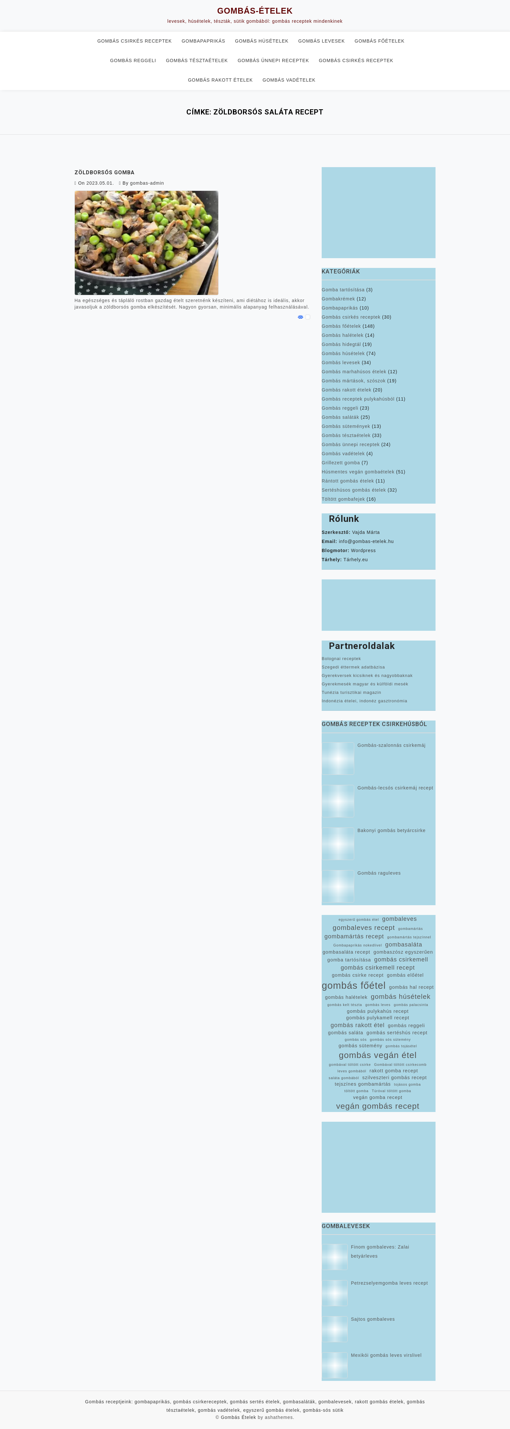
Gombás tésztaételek (197, 60)
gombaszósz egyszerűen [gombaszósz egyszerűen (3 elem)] (403, 952)
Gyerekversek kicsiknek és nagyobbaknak (367, 675)
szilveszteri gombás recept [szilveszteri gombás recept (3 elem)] (394, 1077)
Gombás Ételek (238, 1417)
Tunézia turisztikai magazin (351, 692)
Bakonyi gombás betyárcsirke (391, 830)
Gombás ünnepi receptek (273, 60)
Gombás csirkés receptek (134, 41)
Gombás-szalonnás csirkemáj (391, 745)
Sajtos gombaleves (373, 1319)
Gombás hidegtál (341, 344)
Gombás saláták (340, 417)
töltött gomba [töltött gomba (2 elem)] (356, 1091)
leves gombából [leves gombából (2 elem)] (352, 1071)
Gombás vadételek (288, 80)
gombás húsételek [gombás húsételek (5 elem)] (401, 996)
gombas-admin (147, 183)
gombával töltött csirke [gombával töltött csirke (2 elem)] (350, 1064)
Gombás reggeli (133, 60)
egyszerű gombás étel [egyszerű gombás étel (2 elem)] (359, 919)
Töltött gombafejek (343, 499)
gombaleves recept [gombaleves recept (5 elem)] (364, 927)
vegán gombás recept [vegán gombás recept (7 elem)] (377, 1106)
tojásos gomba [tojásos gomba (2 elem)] (407, 1084)
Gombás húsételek (262, 41)
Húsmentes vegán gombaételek (358, 471)
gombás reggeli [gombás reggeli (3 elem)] (406, 1025)
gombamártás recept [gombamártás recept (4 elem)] (354, 936)
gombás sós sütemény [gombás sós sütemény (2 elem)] (390, 1039)
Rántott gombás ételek (348, 480)
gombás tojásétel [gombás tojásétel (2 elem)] (401, 1046)
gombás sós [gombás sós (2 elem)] (356, 1039)
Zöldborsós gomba (104, 172)
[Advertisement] (379, 212)
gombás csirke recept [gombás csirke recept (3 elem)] (357, 975)
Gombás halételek (343, 335)
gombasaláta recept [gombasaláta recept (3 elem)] (346, 952)
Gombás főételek (379, 41)
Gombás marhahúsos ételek (354, 371)
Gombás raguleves (379, 873)
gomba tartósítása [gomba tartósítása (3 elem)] (349, 959)
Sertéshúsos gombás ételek (354, 490)
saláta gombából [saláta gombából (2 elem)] (344, 1078)
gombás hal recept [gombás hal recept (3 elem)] (411, 987)
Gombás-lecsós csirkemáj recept (395, 787)
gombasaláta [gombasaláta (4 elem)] (403, 944)
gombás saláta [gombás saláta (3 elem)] (345, 1032)
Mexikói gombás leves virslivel (386, 1355)
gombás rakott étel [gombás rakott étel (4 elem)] (357, 1025)
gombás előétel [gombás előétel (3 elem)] (405, 975)
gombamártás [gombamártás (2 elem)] (410, 929)
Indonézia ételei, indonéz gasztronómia (364, 700)
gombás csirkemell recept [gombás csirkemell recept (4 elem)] (378, 967)
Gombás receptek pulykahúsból (358, 399)
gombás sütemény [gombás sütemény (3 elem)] (360, 1045)
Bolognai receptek (341, 658)
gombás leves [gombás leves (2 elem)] (378, 1005)
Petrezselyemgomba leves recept (389, 1283)
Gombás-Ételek (255, 10)
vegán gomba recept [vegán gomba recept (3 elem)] (378, 1097)
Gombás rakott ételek (220, 80)
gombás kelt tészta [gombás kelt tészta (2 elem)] (344, 1005)
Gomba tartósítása (343, 289)
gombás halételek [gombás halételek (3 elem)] (346, 997)
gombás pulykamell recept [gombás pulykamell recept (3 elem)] (377, 1017)
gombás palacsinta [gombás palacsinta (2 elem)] (411, 1005)
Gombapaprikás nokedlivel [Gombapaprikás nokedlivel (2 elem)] (357, 945)
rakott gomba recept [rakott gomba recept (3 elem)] (393, 1070)
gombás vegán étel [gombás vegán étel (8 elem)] (378, 1055)
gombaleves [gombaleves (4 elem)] (399, 919)
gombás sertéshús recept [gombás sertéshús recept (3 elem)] (397, 1032)
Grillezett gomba (341, 462)
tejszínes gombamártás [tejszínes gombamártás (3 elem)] (363, 1084)
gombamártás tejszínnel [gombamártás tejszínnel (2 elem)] (409, 937)
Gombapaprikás (203, 41)
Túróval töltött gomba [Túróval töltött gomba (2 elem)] (391, 1091)
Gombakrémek (338, 298)
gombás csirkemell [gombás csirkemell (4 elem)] (401, 959)
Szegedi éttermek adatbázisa (353, 667)
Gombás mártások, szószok (354, 380)
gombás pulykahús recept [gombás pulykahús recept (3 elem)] (378, 1011)
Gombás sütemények (346, 426)
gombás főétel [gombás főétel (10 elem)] (354, 985)
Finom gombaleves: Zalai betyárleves (380, 1251)
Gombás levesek (321, 41)
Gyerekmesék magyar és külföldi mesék (365, 683)
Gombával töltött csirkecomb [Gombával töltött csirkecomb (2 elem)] (400, 1064)
